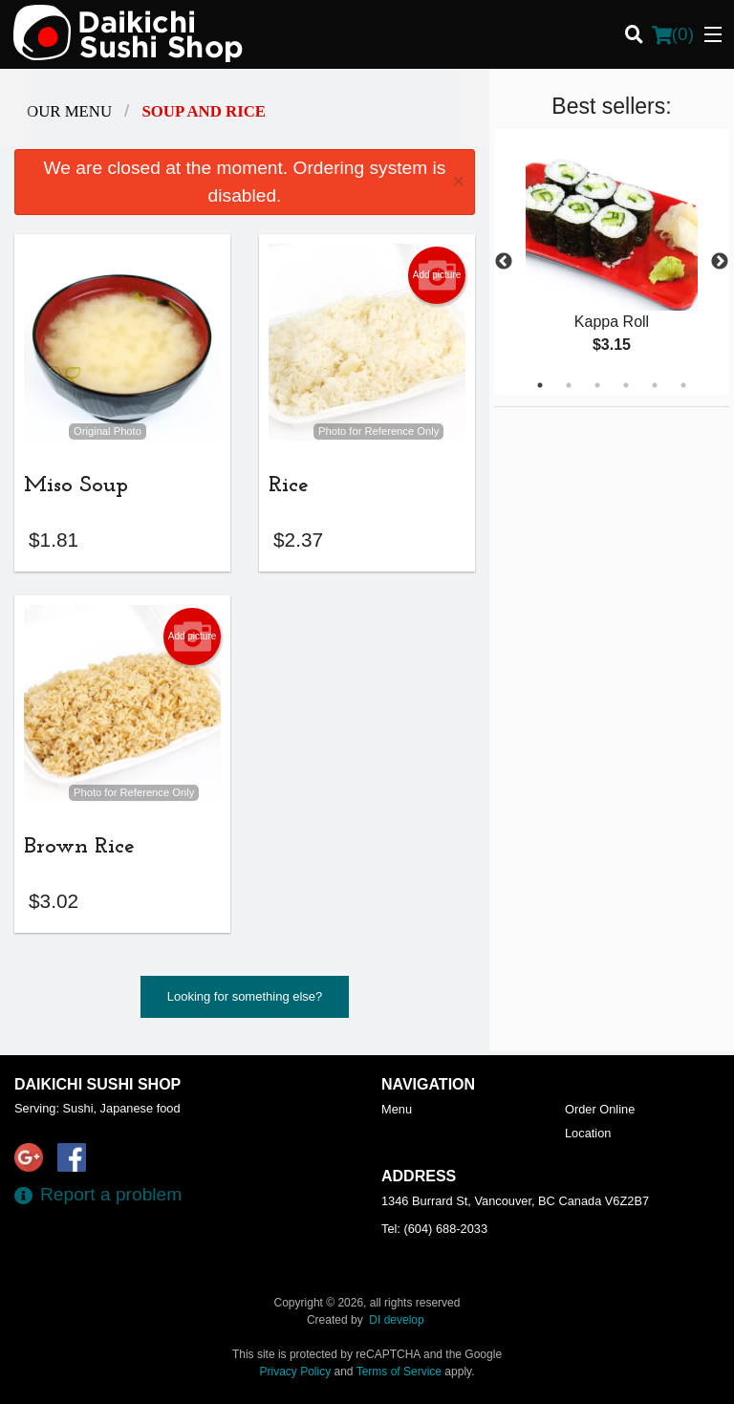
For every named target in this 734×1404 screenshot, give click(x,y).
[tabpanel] (611, 262)
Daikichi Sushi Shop (97, 1084)
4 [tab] (626, 385)
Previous (503, 261)
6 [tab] (683, 385)
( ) (673, 34)
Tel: (434, 1228)
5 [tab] (654, 385)
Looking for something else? (245, 1000)
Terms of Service (399, 1371)
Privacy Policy (296, 1371)
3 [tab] (597, 385)
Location (588, 1133)
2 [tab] (568, 385)
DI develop (396, 1320)
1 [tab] (540, 385)
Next (719, 261)
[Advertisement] (613, 526)
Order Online (600, 1109)
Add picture (437, 275)
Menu (396, 1109)
